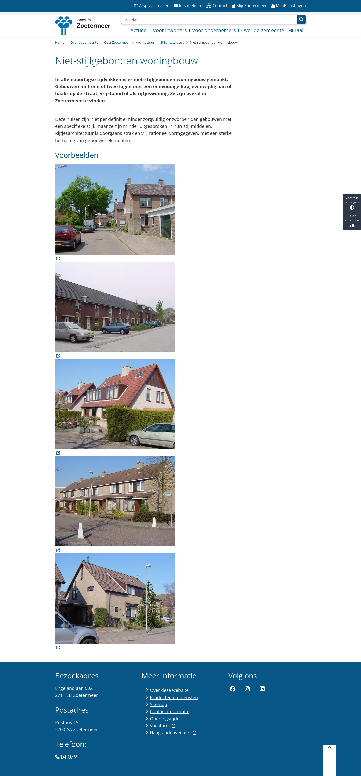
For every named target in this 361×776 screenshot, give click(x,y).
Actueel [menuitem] (139, 30)
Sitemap (158, 704)
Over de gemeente (84, 42)
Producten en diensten (174, 697)
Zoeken (301, 19)
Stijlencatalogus (172, 42)
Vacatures (163, 726)
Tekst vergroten (352, 221)
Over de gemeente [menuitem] (262, 30)
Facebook (232, 689)
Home (59, 42)
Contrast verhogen (352, 203)
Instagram (247, 689)
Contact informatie (169, 711)
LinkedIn (262, 689)
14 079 (69, 757)
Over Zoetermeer (117, 42)
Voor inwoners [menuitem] (170, 30)
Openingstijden (166, 719)
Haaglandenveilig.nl (173, 733)
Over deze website (169, 690)
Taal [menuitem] (296, 30)
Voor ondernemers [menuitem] (214, 30)
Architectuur (145, 42)
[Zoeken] (209, 19)
